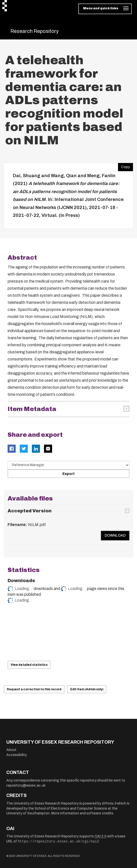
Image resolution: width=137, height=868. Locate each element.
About (11, 750)
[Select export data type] (68, 465)
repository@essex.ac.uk (25, 785)
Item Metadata (32, 409)
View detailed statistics (29, 665)
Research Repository (34, 31)
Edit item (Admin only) (86, 689)
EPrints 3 (109, 803)
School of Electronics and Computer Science (71, 808)
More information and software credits (82, 813)
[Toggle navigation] (105, 9)
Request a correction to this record (34, 689)
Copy (124, 166)
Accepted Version (30, 510)
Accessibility (16, 755)
